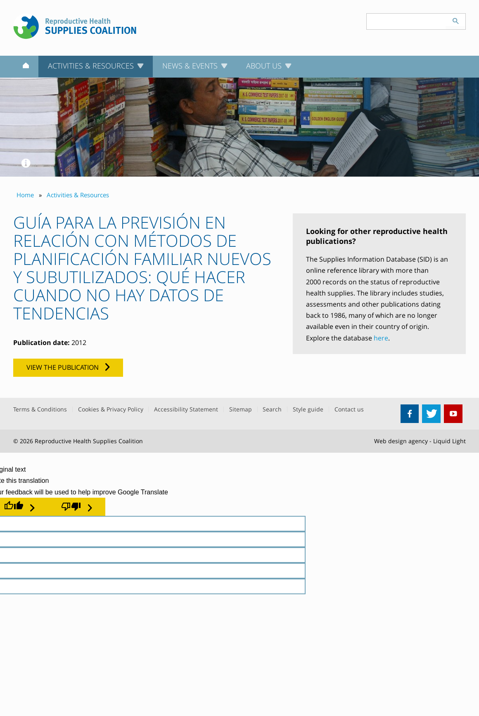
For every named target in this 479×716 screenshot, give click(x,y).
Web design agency (401, 441)
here (381, 338)
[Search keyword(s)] (406, 21)
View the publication (62, 367)
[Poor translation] (76, 507)
